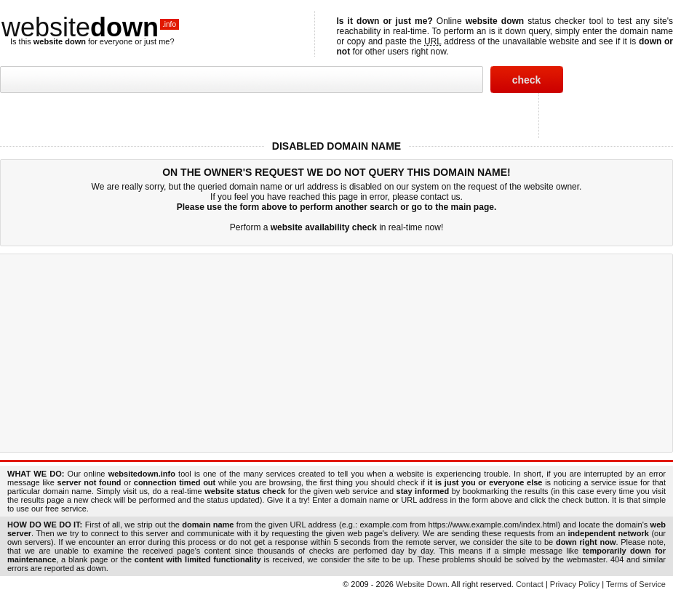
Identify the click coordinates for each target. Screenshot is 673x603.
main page (472, 207)
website (90, 27)
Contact (529, 584)
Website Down (421, 584)
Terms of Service (636, 584)
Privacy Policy (575, 584)
